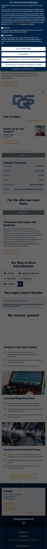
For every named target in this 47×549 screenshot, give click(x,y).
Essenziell (6, 26)
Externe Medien (7, 33)
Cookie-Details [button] (15, 66)
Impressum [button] (32, 66)
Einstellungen (15, 22)
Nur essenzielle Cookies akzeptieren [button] (23, 57)
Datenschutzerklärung (21, 20)
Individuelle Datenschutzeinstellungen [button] (23, 63)
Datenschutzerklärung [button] (24, 66)
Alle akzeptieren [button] (23, 47)
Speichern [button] (23, 52)
